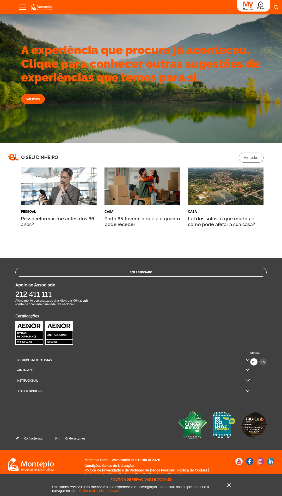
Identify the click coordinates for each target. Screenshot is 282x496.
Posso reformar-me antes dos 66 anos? (57, 221)
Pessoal (28, 212)
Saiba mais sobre (99, 491)
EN (263, 362)
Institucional (27, 380)
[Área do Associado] (253, 6)
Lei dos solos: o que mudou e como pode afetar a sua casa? (221, 221)
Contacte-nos (33, 438)
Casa (108, 212)
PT (254, 362)
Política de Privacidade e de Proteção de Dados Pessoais (130, 470)
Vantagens (25, 370)
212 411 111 (33, 294)
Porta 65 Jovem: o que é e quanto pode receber (142, 221)
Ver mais (33, 99)
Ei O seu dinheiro (30, 391)
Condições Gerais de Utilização (109, 466)
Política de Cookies (192, 470)
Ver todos (251, 158)
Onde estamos (75, 438)
